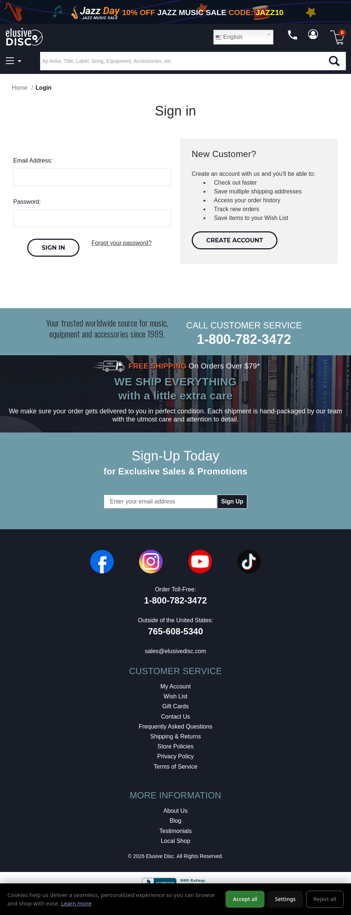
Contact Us (175, 716)
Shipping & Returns (175, 736)
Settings (285, 899)
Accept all (245, 899)
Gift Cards (175, 706)
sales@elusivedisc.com (175, 651)
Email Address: (33, 160)
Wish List (176, 696)
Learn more (76, 903)
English (229, 37)
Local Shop (175, 841)
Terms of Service (175, 766)
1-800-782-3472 (244, 339)
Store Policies (175, 746)
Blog (175, 821)
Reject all (324, 899)
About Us (175, 811)
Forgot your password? (121, 243)
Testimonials (175, 831)
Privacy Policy (175, 756)
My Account (175, 686)
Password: (27, 202)
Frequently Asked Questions (175, 726)
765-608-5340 (175, 631)
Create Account (234, 240)
